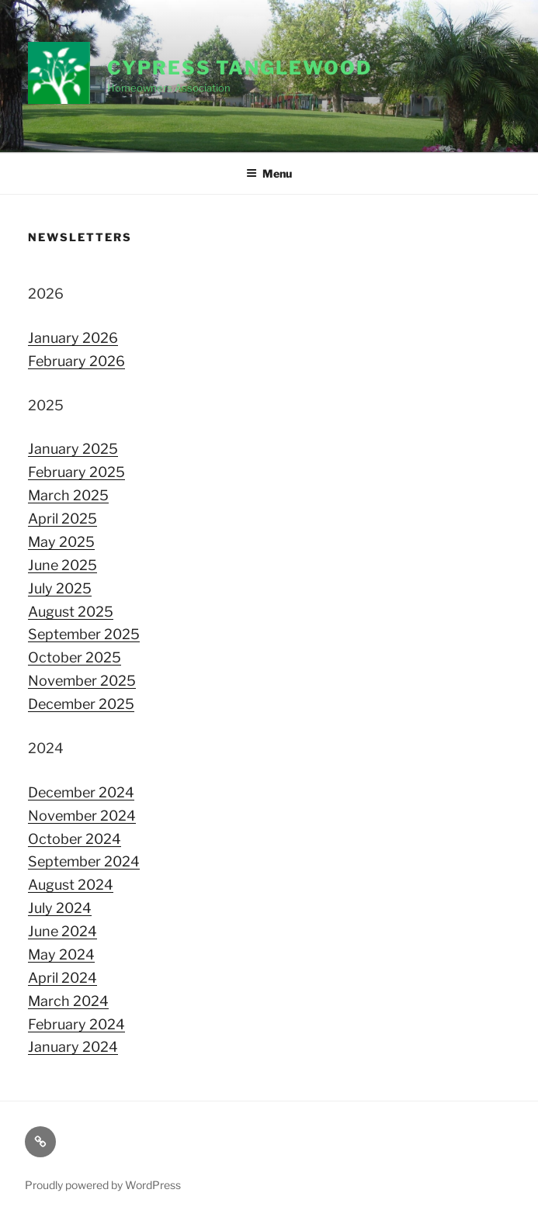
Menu (269, 173)
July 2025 (60, 588)
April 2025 (62, 518)
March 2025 (68, 495)
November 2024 (82, 815)
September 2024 (84, 861)
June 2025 (62, 565)
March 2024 (68, 1001)
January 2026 (73, 338)
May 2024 (61, 954)
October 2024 (74, 839)
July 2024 (60, 908)
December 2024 (81, 792)
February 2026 (76, 361)
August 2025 (70, 611)
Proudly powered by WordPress (103, 1184)
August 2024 (70, 885)
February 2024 (76, 1024)
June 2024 (62, 931)
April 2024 (62, 978)
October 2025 (74, 657)
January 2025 (73, 449)
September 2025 (84, 634)
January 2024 (73, 1047)
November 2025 (82, 681)
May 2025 (61, 542)
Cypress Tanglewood (239, 68)
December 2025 (81, 704)
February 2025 (76, 472)
